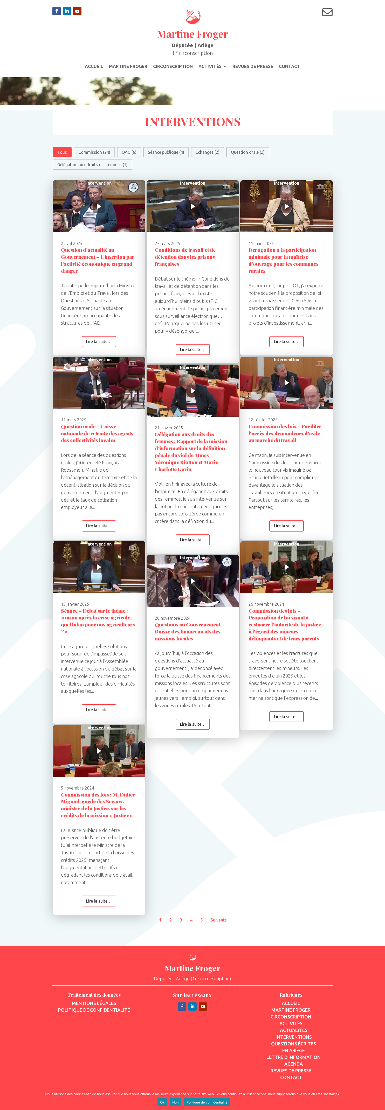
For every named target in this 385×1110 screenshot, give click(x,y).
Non (175, 1102)
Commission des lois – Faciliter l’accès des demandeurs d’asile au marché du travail (285, 435)
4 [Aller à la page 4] (191, 922)
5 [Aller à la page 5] (202, 922)
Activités (210, 67)
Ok (162, 1102)
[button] (62, 155)
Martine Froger (128, 67)
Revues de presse (252, 67)
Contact (289, 67)
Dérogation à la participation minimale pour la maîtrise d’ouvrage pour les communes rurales (283, 263)
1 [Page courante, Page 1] (160, 922)
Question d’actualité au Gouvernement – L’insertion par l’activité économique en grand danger (97, 263)
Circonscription (173, 67)
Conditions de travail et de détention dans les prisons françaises (185, 259)
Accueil (94, 67)
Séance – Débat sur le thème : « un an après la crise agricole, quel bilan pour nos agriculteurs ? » (98, 623)
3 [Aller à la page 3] (181, 922)
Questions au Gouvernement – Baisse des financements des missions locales (189, 634)
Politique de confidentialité (207, 1102)
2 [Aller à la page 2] (170, 922)
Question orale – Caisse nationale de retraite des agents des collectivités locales (97, 435)
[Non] (378, 1098)
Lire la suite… (99, 344)
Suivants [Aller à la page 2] (219, 922)
